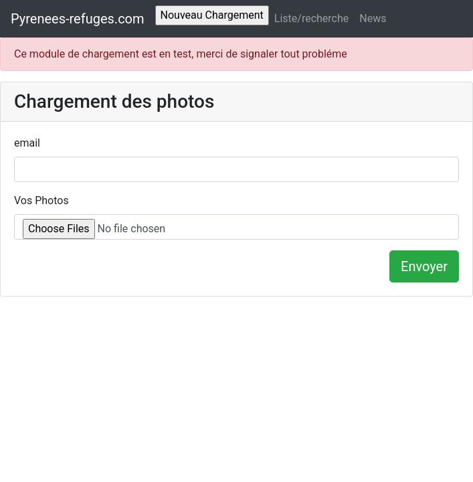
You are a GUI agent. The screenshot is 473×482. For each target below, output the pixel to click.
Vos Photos (41, 200)
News (372, 18)
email (27, 143)
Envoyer (424, 266)
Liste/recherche (311, 18)
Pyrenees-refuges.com (78, 19)
